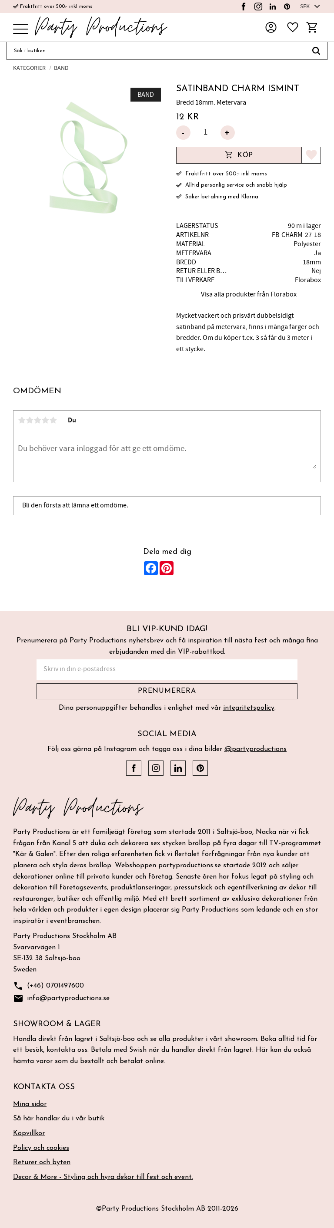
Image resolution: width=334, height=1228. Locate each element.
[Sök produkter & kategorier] (156, 51)
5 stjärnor (53, 420)
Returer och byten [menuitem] (41, 1162)
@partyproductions (255, 749)
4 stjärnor (45, 420)
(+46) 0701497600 (48, 986)
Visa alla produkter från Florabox (249, 294)
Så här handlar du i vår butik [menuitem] (58, 1118)
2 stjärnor (29, 420)
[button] (20, 29)
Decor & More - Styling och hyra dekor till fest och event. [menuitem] (103, 1177)
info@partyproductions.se (61, 998)
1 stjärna (22, 420)
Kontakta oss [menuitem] (44, 1087)
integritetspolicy (248, 708)
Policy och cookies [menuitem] (41, 1148)
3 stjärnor (37, 420)
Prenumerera (167, 691)
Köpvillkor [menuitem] (29, 1133)
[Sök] (316, 51)
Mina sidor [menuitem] (30, 1104)
